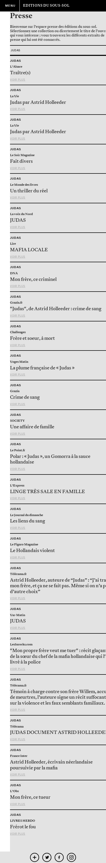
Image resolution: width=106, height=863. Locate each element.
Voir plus (17, 79)
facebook (59, 857)
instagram (71, 857)
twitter (47, 857)
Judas (15, 61)
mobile (34, 857)
